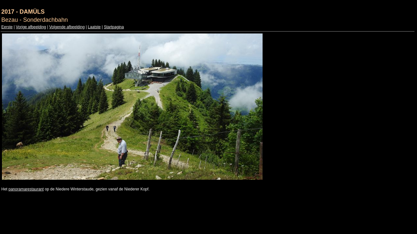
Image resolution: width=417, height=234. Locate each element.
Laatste (94, 27)
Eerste (7, 27)
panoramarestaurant (26, 189)
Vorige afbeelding (31, 27)
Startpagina (114, 27)
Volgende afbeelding (67, 27)
